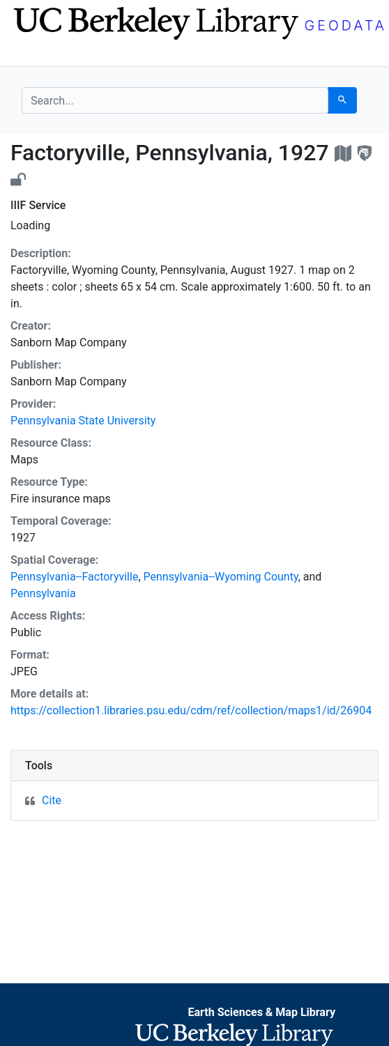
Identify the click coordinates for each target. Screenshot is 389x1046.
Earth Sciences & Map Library (261, 1012)
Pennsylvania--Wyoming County (221, 576)
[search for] (175, 100)
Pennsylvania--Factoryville (74, 576)
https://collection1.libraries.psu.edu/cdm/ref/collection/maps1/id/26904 (191, 710)
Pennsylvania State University (82, 420)
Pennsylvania (43, 593)
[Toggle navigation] (30, 54)
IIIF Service (38, 205)
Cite (51, 800)
